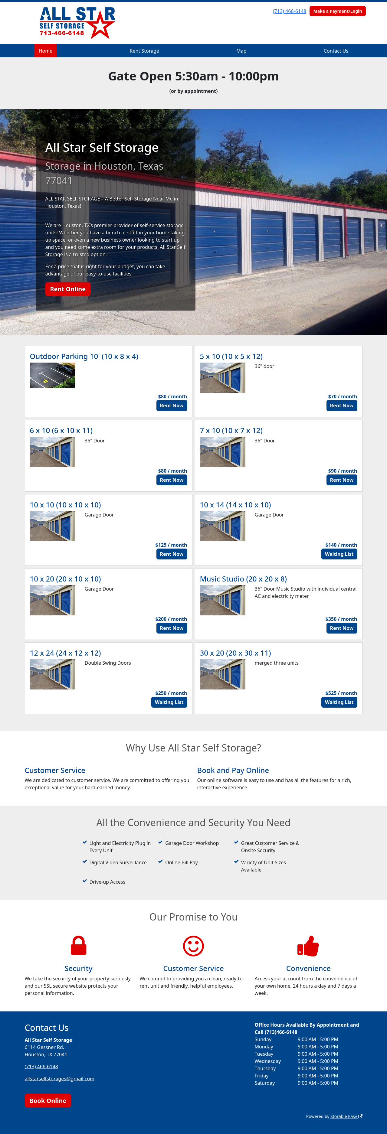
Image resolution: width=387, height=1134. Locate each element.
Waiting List (339, 554)
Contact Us (336, 50)
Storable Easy (346, 1116)
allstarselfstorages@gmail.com (60, 1078)
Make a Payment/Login (337, 11)
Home (46, 50)
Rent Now (172, 405)
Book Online (48, 1100)
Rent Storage (144, 50)
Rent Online (68, 289)
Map (241, 50)
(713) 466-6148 (289, 11)
